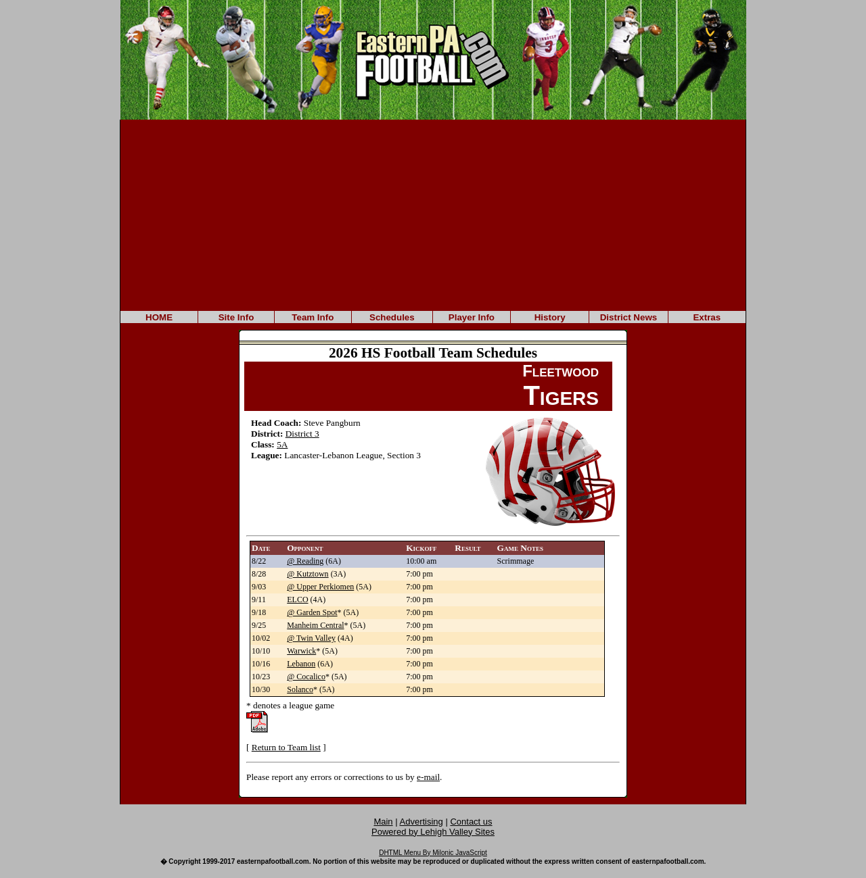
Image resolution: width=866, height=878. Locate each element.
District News (628, 317)
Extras (707, 317)
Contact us (471, 821)
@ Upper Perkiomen (320, 586)
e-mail (428, 777)
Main (382, 821)
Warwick (301, 651)
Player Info (472, 317)
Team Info (313, 317)
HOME (159, 317)
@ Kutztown (307, 574)
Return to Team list (286, 747)
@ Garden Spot (312, 612)
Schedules (392, 317)
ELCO (297, 599)
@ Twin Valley (311, 638)
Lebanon (301, 663)
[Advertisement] (433, 214)
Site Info (236, 317)
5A (282, 444)
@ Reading (305, 561)
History (550, 317)
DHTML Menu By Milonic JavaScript (433, 852)
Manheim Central (315, 625)
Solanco (300, 689)
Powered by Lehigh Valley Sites (433, 832)
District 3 (302, 434)
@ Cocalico (306, 676)
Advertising (421, 821)
